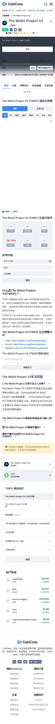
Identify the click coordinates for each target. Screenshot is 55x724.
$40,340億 (40, 11)
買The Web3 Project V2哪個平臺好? (23, 427)
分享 (26, 92)
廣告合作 (14, 700)
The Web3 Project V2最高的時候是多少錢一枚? (27, 419)
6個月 (31, 115)
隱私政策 (14, 683)
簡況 (6, 85)
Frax (14, 609)
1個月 (17, 115)
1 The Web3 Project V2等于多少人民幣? (26, 383)
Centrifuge (17, 579)
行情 (14, 85)
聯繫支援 (14, 709)
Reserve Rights (19, 599)
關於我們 (14, 674)
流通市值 (40, 109)
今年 (43, 115)
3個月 (24, 115)
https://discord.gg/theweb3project (29, 344)
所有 (49, 115)
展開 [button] (28, 559)
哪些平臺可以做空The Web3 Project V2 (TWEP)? (23, 435)
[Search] (46, 4)
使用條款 (14, 678)
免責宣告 (14, 688)
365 (24, 11)
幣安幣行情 (38, 683)
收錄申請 (14, 705)
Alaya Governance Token (24, 620)
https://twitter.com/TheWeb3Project (29, 341)
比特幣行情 (38, 674)
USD (7, 211)
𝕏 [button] (11, 30)
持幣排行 (24, 85)
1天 (5, 115)
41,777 (11, 11)
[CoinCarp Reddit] (25, 662)
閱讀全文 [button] (27, 367)
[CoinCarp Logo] (13, 4)
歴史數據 (36, 85)
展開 (28, 49)
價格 (15, 109)
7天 (10, 115)
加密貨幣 (5, 16)
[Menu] (51, 4)
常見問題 (14, 714)
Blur (14, 589)
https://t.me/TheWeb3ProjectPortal (31, 348)
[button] (15, 29)
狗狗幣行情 (38, 688)
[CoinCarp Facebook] (20, 662)
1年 (37, 115)
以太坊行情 (38, 678)
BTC (15, 211)
